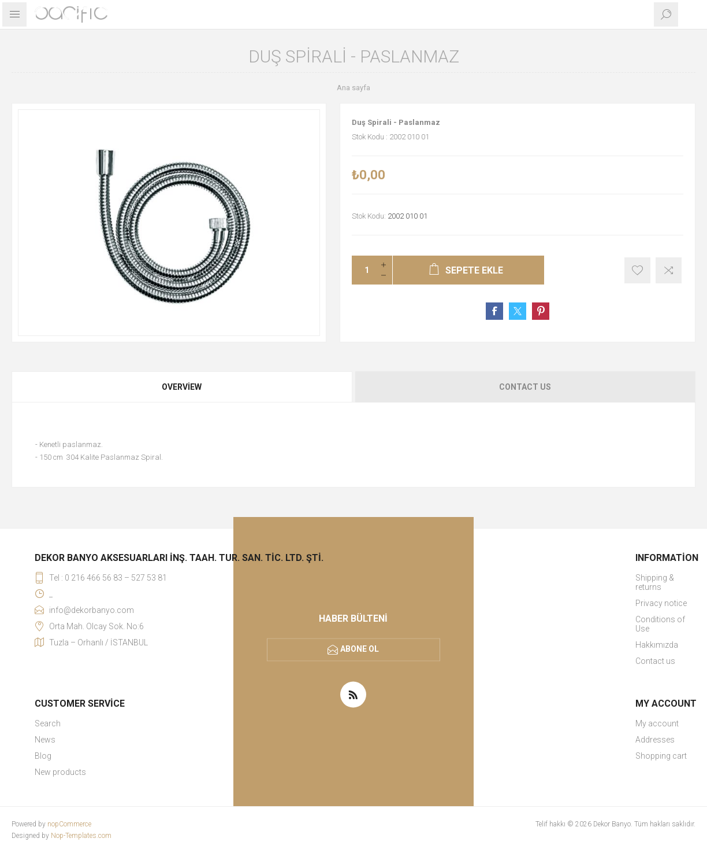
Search (48, 723)
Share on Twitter (517, 311)
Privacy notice (661, 603)
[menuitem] (666, 582)
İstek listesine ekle (637, 270)
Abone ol (359, 648)
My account (657, 723)
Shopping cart (661, 755)
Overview (182, 387)
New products (60, 772)
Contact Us (525, 387)
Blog (43, 755)
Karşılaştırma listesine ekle (669, 270)
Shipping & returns (654, 582)
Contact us (655, 661)
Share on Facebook (494, 311)
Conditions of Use (660, 624)
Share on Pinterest (540, 311)
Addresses (655, 739)
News (45, 739)
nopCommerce (69, 824)
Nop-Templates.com (81, 836)
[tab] (182, 387)
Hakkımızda (656, 644)
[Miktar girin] (363, 270)
